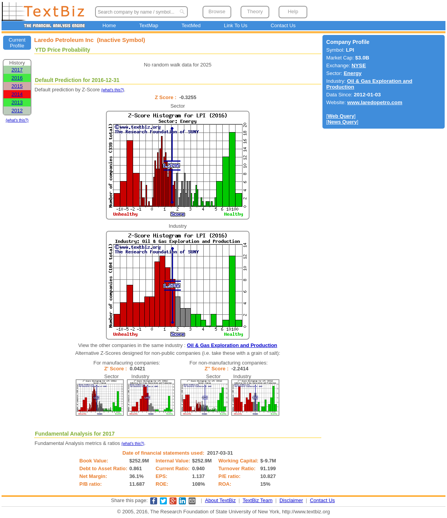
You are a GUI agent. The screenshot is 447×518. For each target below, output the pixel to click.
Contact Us (282, 25)
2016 (17, 78)
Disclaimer (291, 500)
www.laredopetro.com (374, 102)
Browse (216, 11)
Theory (255, 11)
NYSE (359, 65)
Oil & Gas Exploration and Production (232, 345)
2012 (17, 110)
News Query (342, 122)
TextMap (148, 25)
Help (293, 11)
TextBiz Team (257, 500)
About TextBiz (220, 500)
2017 (17, 70)
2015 (17, 86)
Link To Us (235, 25)
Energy (353, 73)
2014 (17, 94)
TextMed (191, 25)
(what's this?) (17, 120)
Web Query (340, 116)
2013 (17, 102)
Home (109, 25)
